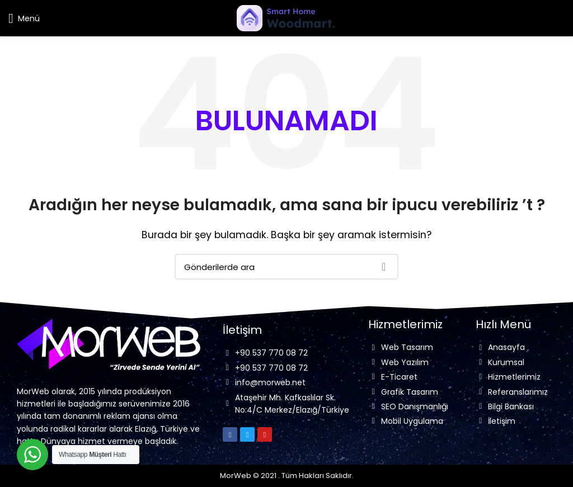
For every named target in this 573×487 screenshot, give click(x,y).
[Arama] (286, 267)
